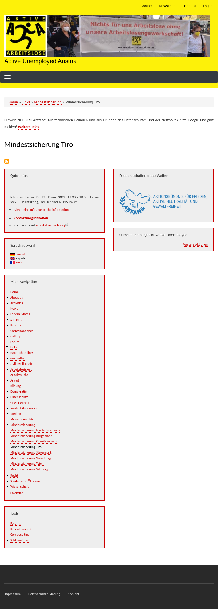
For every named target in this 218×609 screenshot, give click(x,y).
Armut (14, 380)
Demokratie (18, 391)
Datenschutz (19, 397)
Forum (14, 342)
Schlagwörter (19, 540)
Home (13, 102)
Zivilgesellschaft (21, 363)
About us (16, 297)
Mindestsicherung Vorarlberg (30, 458)
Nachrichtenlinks (21, 352)
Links (26, 102)
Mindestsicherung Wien (27, 463)
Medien (15, 413)
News (14, 308)
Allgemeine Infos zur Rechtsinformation (41, 209)
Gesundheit (18, 358)
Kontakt (73, 594)
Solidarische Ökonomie (26, 481)
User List (189, 6)
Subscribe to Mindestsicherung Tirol (6, 161)
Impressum (12, 594)
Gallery (15, 336)
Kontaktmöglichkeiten (31, 218)
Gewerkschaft (20, 402)
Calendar (16, 493)
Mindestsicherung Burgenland (31, 436)
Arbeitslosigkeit (21, 369)
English (17, 258)
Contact (147, 6)
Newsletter (167, 6)
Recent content (21, 529)
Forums (15, 523)
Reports (15, 325)
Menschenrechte (22, 419)
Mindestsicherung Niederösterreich (35, 430)
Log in (207, 6)
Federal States (20, 314)
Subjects (16, 319)
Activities (16, 303)
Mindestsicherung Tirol (26, 447)
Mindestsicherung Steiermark (30, 452)
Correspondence (21, 331)
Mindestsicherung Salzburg (29, 469)
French (17, 262)
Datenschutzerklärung (44, 594)
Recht (14, 475)
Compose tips (19, 534)
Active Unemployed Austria (40, 61)
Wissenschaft (19, 486)
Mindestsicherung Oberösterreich (33, 441)
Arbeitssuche (19, 375)
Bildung (15, 386)
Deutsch (18, 254)
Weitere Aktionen (195, 244)
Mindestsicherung (48, 102)
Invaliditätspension (23, 408)
